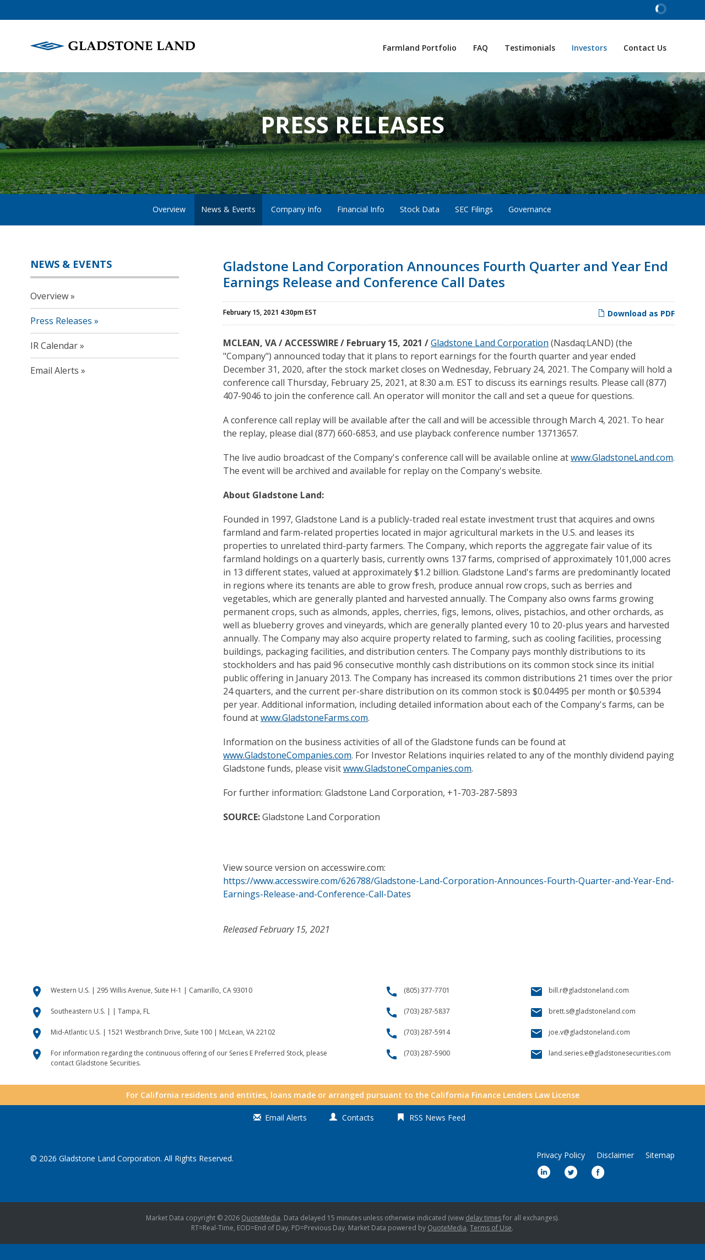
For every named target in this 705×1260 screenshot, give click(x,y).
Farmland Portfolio (420, 47)
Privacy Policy (560, 1171)
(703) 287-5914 (427, 1048)
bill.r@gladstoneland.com (589, 1006)
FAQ (480, 47)
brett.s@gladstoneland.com (592, 1027)
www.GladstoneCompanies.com (287, 771)
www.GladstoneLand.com (622, 473)
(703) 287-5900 (427, 1069)
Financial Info (360, 225)
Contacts (358, 1133)
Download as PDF (636, 329)
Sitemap (660, 1171)
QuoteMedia (260, 1234)
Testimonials (530, 47)
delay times (483, 1234)
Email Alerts (54, 386)
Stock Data (420, 225)
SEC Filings (474, 225)
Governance (529, 225)
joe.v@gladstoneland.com (589, 1048)
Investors (589, 47)
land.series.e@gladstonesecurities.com (610, 1069)
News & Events (228, 225)
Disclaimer (615, 1171)
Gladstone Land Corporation (490, 359)
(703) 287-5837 (427, 1027)
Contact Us (644, 47)
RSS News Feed (437, 1133)
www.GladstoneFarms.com (314, 734)
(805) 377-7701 (427, 1006)
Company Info (296, 225)
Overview (169, 225)
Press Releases (61, 337)
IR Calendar (54, 362)
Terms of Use (491, 1243)
